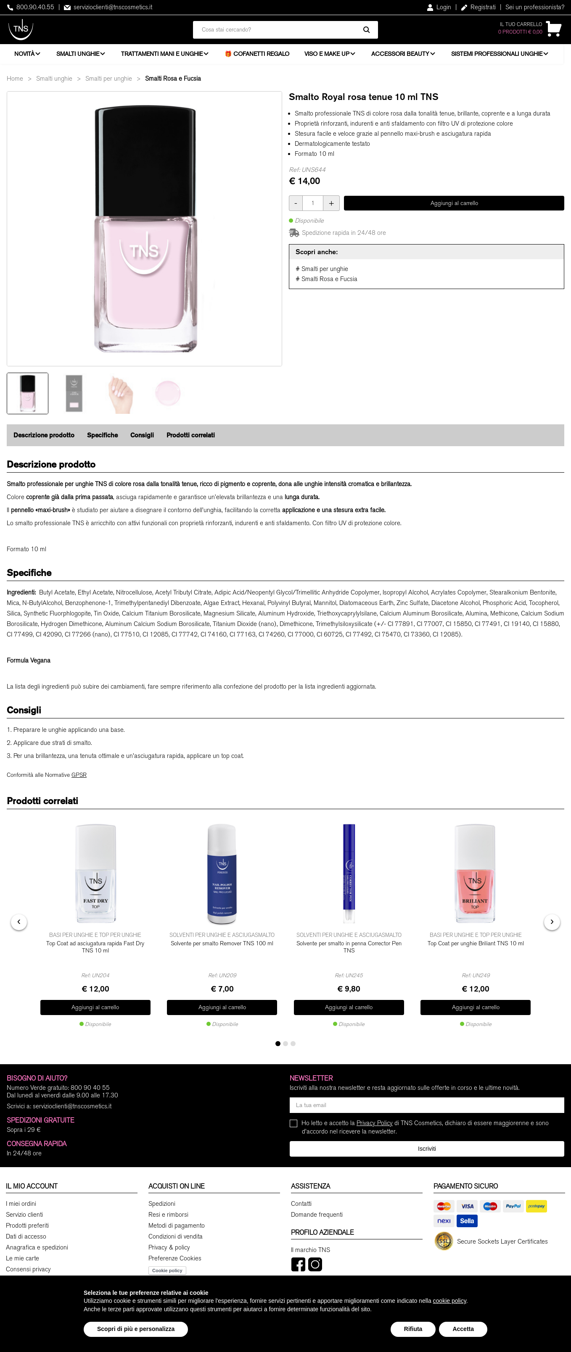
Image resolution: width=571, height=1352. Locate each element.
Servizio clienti (24, 1215)
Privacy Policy (375, 1124)
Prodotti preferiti (27, 1226)
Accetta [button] (463, 1329)
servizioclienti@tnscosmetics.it (108, 7)
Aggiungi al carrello (454, 209)
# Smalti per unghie (322, 275)
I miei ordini (21, 1204)
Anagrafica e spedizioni (37, 1248)
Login (439, 7)
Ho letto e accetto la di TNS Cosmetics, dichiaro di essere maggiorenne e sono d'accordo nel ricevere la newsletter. (425, 1128)
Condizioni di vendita (175, 1237)
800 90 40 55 (90, 1088)
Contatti (301, 1204)
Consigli (142, 441)
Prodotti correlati (191, 441)
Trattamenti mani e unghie (164, 56)
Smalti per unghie (108, 84)
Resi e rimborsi (168, 1215)
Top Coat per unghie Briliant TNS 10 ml (476, 947)
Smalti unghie (79, 56)
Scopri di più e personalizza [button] (135, 1329)
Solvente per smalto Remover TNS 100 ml (222, 947)
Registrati (478, 7)
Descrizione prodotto (43, 441)
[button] (277, 1044)
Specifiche (102, 441)
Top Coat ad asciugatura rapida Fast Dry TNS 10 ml (95, 951)
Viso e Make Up (330, 56)
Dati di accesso (26, 1237)
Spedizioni (161, 1204)
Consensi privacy (28, 1270)
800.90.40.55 (30, 7)
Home (15, 84)
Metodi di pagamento (176, 1226)
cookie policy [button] (449, 1300)
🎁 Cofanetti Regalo (260, 56)
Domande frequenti (317, 1215)
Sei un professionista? (534, 7)
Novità (24, 56)
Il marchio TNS (310, 1251)
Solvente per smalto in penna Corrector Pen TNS (349, 951)
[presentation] (19, 926)
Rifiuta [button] (413, 1329)
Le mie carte (22, 1259)
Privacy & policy (169, 1248)
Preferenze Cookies (174, 1259)
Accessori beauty (405, 56)
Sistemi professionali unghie (503, 56)
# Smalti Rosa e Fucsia (326, 285)
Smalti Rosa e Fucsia (173, 84)
